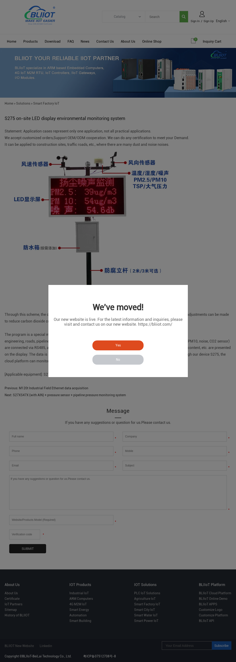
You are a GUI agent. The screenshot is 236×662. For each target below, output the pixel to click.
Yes (118, 345)
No (118, 359)
